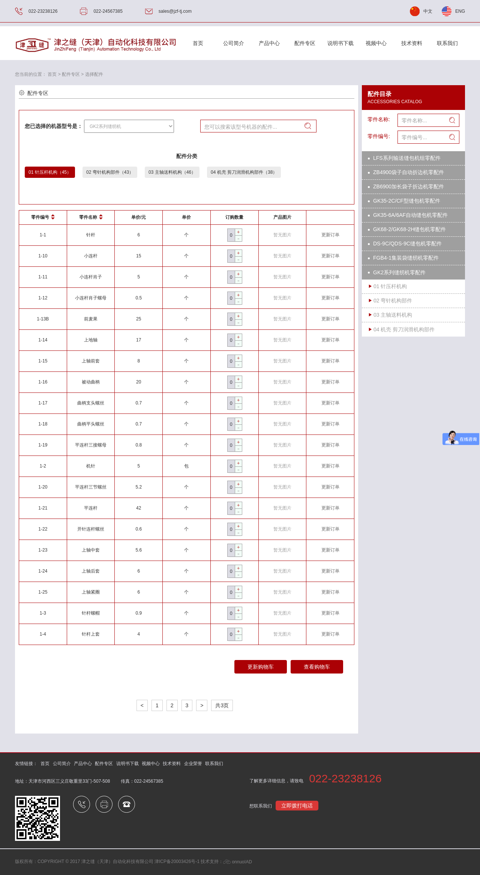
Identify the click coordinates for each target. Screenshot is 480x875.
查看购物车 (317, 667)
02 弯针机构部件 (393, 301)
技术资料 (411, 43)
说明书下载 (340, 43)
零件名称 (91, 217)
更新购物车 (261, 667)
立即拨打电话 (297, 806)
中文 (427, 11)
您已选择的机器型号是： (53, 126)
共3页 (222, 705)
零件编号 (43, 217)
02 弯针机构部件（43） (110, 172)
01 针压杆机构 (390, 286)
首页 (198, 43)
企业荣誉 (193, 763)
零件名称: (379, 119)
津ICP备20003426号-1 (177, 861)
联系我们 (447, 43)
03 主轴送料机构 (393, 315)
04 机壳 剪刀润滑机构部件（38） (244, 172)
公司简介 (62, 763)
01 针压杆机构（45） (49, 172)
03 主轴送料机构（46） (172, 172)
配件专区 (304, 43)
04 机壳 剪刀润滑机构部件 (404, 329)
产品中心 (269, 43)
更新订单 (330, 235)
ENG (460, 11)
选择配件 (94, 74)
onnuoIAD (237, 861)
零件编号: (379, 136)
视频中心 (376, 43)
